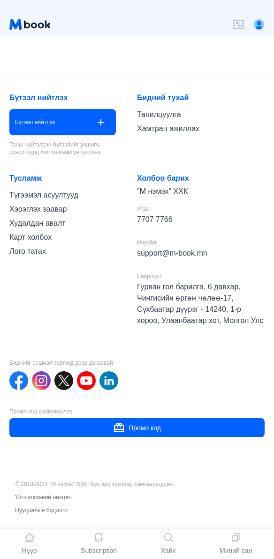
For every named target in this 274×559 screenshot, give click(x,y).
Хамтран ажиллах (168, 128)
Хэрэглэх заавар (38, 209)
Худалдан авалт (37, 223)
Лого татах (27, 251)
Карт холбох (30, 237)
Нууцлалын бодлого (41, 510)
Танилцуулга (159, 114)
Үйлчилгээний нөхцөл (43, 497)
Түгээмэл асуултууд (43, 195)
